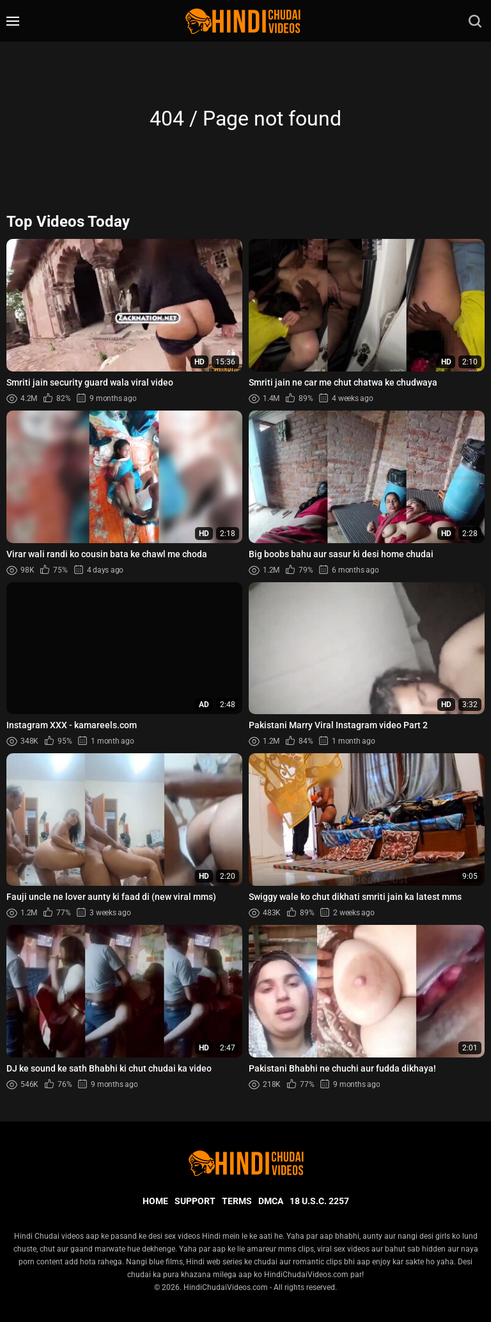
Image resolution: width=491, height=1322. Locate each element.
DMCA (270, 1201)
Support (195, 1201)
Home (155, 1201)
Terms (237, 1201)
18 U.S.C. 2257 (319, 1201)
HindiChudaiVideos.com (225, 1287)
